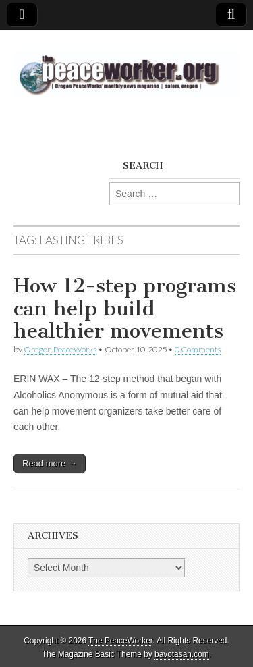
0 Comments (198, 349)
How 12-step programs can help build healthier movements (124, 308)
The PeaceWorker (120, 640)
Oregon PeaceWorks (60, 349)
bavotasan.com (181, 654)
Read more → (49, 463)
